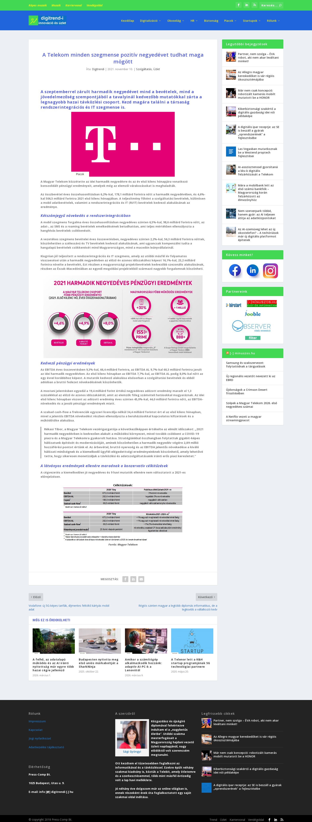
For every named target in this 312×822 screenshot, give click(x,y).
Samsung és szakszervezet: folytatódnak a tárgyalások (245, 362)
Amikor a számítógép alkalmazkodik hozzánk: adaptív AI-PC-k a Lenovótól (143, 662)
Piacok (228, 20)
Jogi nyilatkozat (40, 736)
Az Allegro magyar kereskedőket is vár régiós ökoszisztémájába (256, 73)
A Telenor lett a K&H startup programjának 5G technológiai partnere (190, 660)
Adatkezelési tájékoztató (46, 745)
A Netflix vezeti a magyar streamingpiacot (243, 416)
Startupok (250, 20)
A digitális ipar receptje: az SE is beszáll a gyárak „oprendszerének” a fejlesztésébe (258, 130)
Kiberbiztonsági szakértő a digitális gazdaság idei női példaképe (257, 110)
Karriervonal (73, 5)
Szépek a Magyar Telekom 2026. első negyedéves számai (251, 402)
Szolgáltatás (144, 67)
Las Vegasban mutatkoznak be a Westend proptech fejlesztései (257, 150)
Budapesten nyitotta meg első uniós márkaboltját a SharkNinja (99, 660)
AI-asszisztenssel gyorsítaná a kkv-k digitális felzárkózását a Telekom (258, 168)
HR (192, 20)
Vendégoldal (94, 5)
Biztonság (211, 20)
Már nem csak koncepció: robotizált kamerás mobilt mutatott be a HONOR (256, 91)
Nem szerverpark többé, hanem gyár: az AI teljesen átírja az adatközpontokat (257, 212)
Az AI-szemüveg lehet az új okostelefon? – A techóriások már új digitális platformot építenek (258, 232)
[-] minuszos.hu (242, 351)
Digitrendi (98, 67)
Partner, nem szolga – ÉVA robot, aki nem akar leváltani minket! (258, 55)
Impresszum (37, 719)
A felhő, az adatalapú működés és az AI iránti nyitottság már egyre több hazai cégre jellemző (53, 662)
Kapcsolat (36, 727)
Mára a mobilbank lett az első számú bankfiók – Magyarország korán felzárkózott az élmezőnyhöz (256, 190)
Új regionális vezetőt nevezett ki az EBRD (250, 375)
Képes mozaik (38, 5)
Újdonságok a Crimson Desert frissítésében (246, 389)
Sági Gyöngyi (132, 749)
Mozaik (56, 5)
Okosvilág (174, 20)
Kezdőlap (127, 20)
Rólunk (272, 20)
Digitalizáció (149, 20)
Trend (213, 817)
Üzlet (156, 67)
